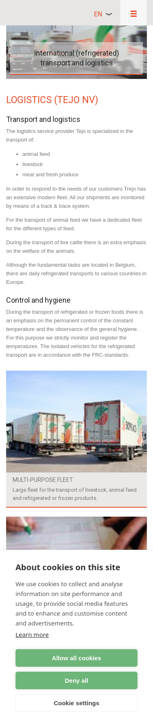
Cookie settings (77, 703)
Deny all (77, 680)
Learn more (32, 634)
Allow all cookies (76, 658)
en (98, 14)
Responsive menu (133, 12)
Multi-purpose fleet (43, 480)
